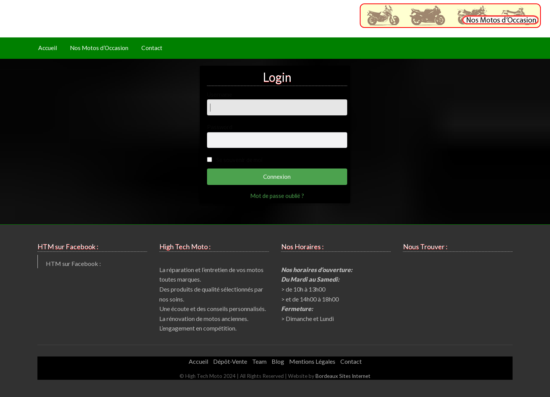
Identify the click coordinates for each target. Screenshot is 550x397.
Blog (278, 361)
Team (259, 361)
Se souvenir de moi (239, 159)
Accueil (47, 47)
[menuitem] (47, 48)
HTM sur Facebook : (73, 263)
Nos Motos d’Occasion (99, 47)
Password (277, 135)
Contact (151, 47)
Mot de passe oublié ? (277, 195)
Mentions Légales (312, 361)
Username (277, 103)
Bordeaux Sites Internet (342, 376)
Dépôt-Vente (230, 361)
